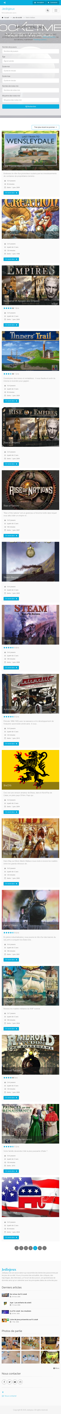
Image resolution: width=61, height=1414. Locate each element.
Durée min (6, 66)
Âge (3, 57)
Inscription (39, 2)
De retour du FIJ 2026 (18, 1294)
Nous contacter (9, 1396)
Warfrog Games (49, 37)
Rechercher (30, 106)
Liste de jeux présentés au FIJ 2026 (24, 1319)
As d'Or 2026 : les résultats (20, 1311)
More (56, 1368)
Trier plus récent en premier (44, 127)
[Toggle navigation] (56, 10)
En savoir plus (11, 193)
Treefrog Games (40, 40)
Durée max (6, 76)
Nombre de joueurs (9, 47)
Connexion (52, 2)
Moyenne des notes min (11, 96)
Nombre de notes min (10, 86)
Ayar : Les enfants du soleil (20, 1303)
